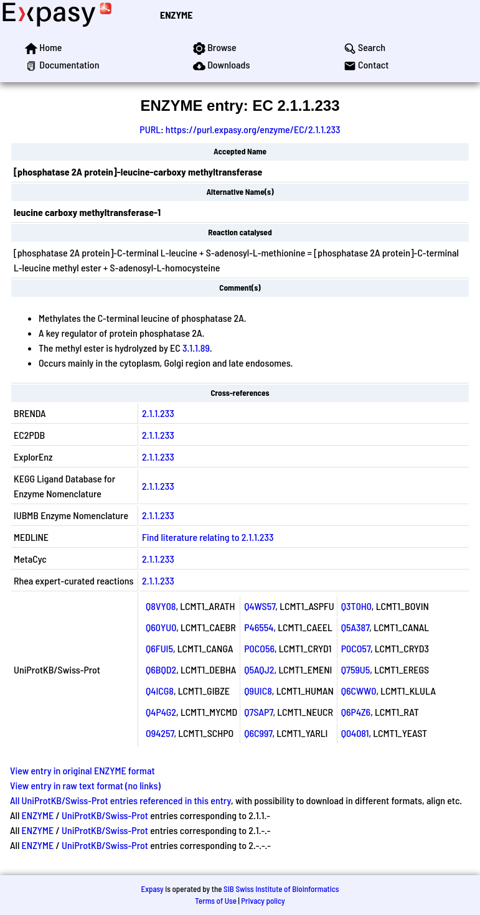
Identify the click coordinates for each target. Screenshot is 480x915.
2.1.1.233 (158, 413)
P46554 (258, 627)
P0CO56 (259, 648)
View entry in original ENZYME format (82, 770)
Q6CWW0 (359, 691)
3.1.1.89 (196, 348)
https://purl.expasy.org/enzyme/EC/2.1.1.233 (253, 129)
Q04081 (355, 733)
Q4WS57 (259, 606)
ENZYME (176, 15)
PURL (150, 129)
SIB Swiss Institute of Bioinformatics (281, 889)
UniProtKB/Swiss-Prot (105, 815)
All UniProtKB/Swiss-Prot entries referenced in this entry (120, 800)
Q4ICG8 (160, 691)
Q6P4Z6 (355, 712)
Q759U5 (355, 669)
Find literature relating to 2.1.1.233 (207, 537)
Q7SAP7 (258, 712)
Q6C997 (258, 733)
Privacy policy (263, 901)
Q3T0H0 (356, 606)
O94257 (160, 733)
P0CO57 (355, 648)
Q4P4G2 (161, 712)
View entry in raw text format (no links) (85, 785)
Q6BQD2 (161, 669)
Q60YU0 (161, 627)
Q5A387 (355, 627)
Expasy (152, 889)
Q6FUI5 (159, 648)
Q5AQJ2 (259, 669)
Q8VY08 (161, 606)
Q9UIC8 (258, 691)
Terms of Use (216, 901)
